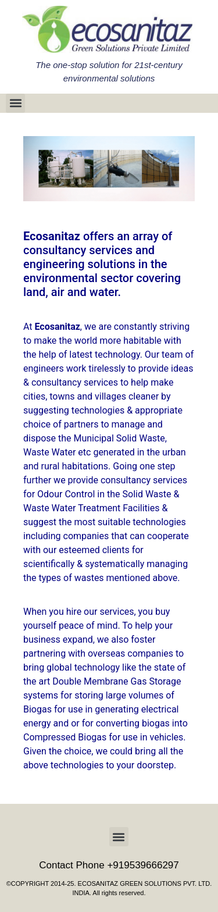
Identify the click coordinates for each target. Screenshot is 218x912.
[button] (15, 103)
